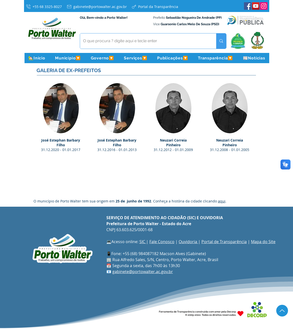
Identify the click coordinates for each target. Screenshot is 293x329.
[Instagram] (263, 6)
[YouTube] (255, 6)
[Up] (282, 311)
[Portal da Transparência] (155, 6)
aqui (221, 201)
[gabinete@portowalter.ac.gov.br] (97, 6)
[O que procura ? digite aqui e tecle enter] (144, 41)
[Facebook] (247, 6)
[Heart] (240, 313)
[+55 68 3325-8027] (43, 6)
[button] (68, 58)
